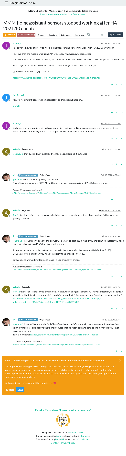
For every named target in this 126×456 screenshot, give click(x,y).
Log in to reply (115, 34)
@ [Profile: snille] (16, 215)
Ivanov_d (17, 43)
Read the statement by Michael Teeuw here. (63, 14)
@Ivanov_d (27, 149)
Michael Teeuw (76, 432)
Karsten (85, 435)
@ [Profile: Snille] (16, 105)
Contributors (84, 439)
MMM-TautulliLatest (92, 193)
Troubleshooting (26, 35)
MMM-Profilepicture (60, 193)
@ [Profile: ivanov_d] (18, 153)
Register (10, 389)
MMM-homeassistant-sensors (24, 193)
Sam (58, 435)
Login (20, 389)
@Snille (26, 210)
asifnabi (16, 149)
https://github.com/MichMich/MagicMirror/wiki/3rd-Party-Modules (64, 334)
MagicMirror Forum (23, 3)
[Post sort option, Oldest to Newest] (102, 34)
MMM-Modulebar (44, 193)
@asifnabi (45, 175)
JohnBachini (18, 95)
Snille (15, 175)
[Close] (120, 360)
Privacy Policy (68, 442)
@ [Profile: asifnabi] (17, 179)
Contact (55, 442)
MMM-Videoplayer (76, 193)
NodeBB (59, 439)
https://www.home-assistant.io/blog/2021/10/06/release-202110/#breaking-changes (56, 77)
